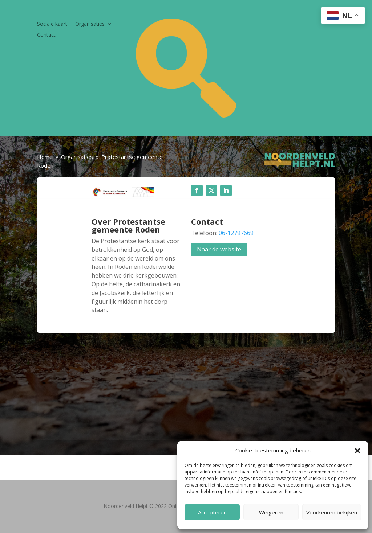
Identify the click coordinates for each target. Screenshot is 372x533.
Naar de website (219, 249)
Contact (46, 35)
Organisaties (90, 24)
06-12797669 (236, 233)
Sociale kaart (52, 24)
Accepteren (212, 512)
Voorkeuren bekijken (331, 512)
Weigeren (271, 512)
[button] (357, 450)
